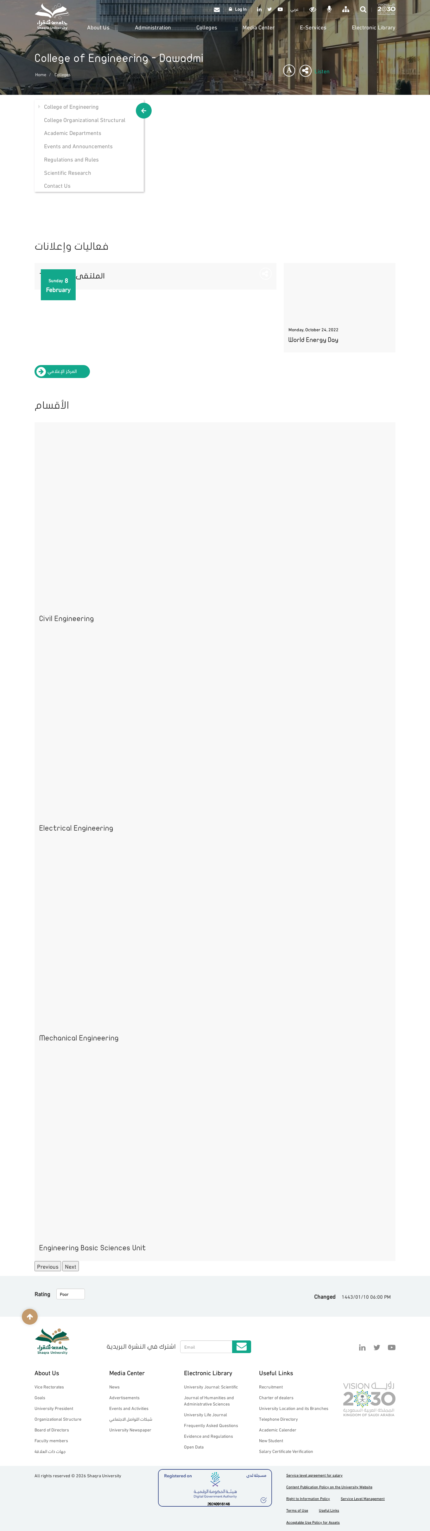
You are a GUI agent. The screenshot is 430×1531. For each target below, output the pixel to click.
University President (54, 1408)
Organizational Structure (58, 1418)
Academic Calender (277, 1429)
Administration (153, 26)
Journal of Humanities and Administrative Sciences (209, 1400)
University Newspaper (130, 1429)
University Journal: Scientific (211, 1386)
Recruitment (271, 1386)
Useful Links (276, 1372)
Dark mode (313, 9)
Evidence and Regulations (208, 1435)
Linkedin (259, 9)
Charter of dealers (276, 1397)
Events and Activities (129, 1408)
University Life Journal (205, 1414)
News (114, 1386)
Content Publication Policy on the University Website (329, 1486)
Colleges (206, 26)
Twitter (269, 9)
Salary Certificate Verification (286, 1451)
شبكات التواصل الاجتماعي (130, 1418)
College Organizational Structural (84, 119)
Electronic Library (373, 26)
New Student (271, 1440)
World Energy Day (313, 340)
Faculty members (51, 1440)
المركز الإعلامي (62, 370)
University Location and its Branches (293, 1408)
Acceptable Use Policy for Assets (313, 1522)
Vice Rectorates (49, 1386)
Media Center (259, 26)
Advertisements (124, 1397)
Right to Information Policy (308, 1498)
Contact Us (57, 185)
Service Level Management (363, 1498)
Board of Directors (52, 1429)
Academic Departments (72, 132)
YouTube (279, 9)
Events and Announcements (78, 145)
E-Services (313, 26)
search (363, 9)
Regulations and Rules (71, 159)
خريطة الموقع (346, 9)
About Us (98, 26)
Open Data (194, 1446)
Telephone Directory (278, 1418)
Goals (40, 1397)
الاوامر (330, 9)
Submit (241, 1346)
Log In (241, 8)
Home (40, 74)
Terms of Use (297, 1510)
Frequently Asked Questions (211, 1425)
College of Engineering (71, 106)
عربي (294, 8)
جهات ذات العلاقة (50, 1451)
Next (70, 1266)
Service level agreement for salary (314, 1475)
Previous (48, 1266)
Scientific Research (67, 172)
